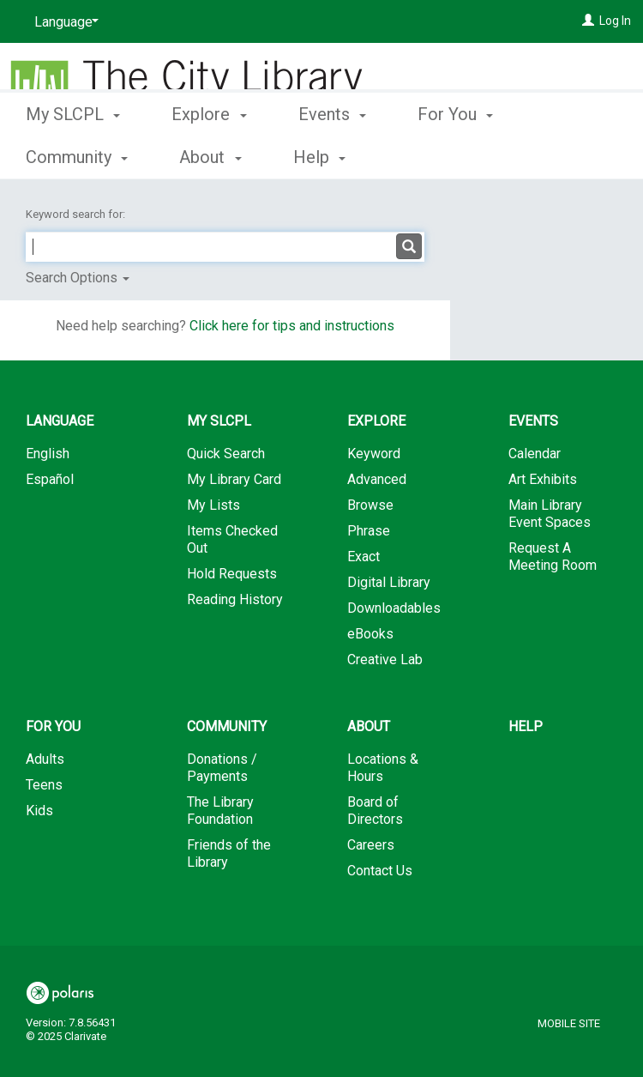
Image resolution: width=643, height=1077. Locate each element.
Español (50, 479)
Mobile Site (569, 1023)
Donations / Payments (222, 767)
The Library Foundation (220, 810)
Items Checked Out (232, 539)
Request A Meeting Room (552, 556)
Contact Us (379, 870)
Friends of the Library (229, 853)
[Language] (63, 22)
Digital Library (388, 582)
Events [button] (332, 154)
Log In (615, 20)
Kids (39, 810)
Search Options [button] (77, 277)
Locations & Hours (382, 767)
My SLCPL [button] (73, 154)
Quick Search (226, 453)
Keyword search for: (77, 214)
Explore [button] (208, 154)
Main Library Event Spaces (549, 513)
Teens (44, 785)
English (47, 453)
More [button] (451, 157)
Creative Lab (385, 659)
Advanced (376, 479)
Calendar (534, 453)
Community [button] (227, 726)
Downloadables (394, 608)
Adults (45, 759)
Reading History (235, 599)
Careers (370, 845)
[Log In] (588, 20)
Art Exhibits (542, 479)
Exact (363, 556)
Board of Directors (375, 810)
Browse (370, 505)
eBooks (370, 634)
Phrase (368, 531)
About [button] (368, 726)
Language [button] (59, 421)
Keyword (373, 453)
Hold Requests (232, 574)
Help (525, 726)
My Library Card (234, 479)
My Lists (213, 505)
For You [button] (53, 726)
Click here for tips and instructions (291, 326)
